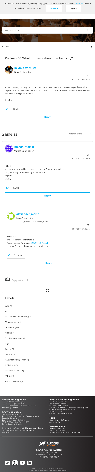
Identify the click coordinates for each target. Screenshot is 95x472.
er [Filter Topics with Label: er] (6, 343)
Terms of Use (32, 470)
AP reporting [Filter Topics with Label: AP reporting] (10, 327)
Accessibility (54, 422)
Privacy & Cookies (42, 470)
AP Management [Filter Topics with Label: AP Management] (12, 322)
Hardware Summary (58, 404)
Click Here (79, 3)
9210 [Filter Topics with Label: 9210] (7, 306)
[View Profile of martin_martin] (24, 146)
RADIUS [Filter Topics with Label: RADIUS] (8, 376)
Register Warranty (57, 428)
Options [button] (91, 47)
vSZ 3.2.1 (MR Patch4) (39, 243)
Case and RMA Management (61, 413)
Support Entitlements (58, 406)
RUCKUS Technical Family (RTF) (16, 422)
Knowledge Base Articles (12, 414)
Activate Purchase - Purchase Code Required (68, 408)
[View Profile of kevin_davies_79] (25, 68)
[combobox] (47, 30)
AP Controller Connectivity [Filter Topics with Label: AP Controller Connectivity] (16, 316)
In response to (37, 222)
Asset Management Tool (59, 402)
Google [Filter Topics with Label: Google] (8, 349)
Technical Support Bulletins (14, 420)
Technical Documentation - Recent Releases (21, 416)
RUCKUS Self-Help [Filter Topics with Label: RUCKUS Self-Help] (13, 381)
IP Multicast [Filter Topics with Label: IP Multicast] (10, 365)
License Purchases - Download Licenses (19, 406)
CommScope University (12, 424)
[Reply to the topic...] (51, 280)
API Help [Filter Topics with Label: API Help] (8, 332)
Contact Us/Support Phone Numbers (18, 430)
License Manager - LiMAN (13, 404)
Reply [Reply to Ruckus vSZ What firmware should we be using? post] (47, 117)
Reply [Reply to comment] (47, 195)
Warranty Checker (57, 430)
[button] (54, 8)
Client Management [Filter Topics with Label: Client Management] (13, 338)
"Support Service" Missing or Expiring (65, 432)
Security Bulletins (9, 418)
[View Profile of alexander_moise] (27, 214)
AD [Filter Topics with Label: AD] (6, 311)
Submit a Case (55, 412)
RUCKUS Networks (49, 449)
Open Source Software (59, 420)
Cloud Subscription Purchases (62, 409)
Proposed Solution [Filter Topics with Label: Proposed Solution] (13, 370)
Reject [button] (73, 8)
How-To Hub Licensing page (14, 402)
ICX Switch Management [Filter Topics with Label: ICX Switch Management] (15, 359)
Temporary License (10, 408)
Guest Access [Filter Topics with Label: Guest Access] (10, 354)
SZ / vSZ (7, 46)
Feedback (6, 432)
